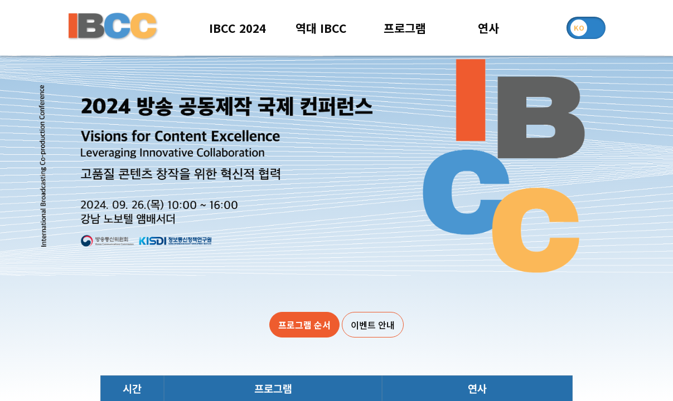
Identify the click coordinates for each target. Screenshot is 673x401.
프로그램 (405, 27)
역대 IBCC (321, 27)
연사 (488, 27)
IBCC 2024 (237, 27)
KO (579, 27)
